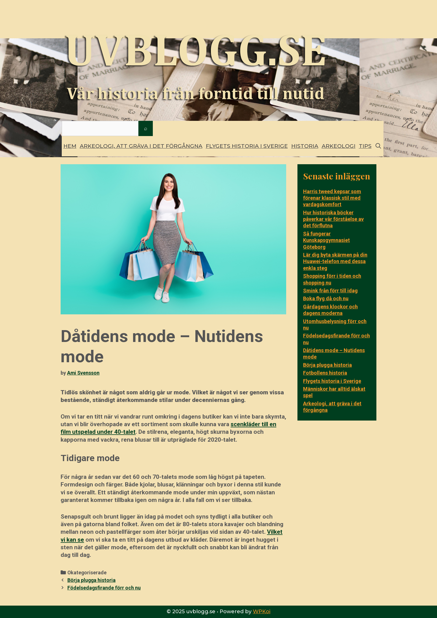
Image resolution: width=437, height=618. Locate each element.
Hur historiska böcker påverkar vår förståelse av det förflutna (333, 219)
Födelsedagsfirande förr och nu (104, 588)
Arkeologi (339, 146)
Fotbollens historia (325, 373)
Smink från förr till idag (330, 291)
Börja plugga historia (91, 580)
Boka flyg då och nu (325, 298)
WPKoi (261, 611)
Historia (304, 146)
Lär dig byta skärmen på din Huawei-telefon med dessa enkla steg (335, 261)
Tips (365, 146)
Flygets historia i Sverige (247, 146)
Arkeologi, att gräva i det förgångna (141, 146)
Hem (69, 146)
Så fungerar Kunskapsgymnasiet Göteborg (326, 240)
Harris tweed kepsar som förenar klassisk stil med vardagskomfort (332, 198)
